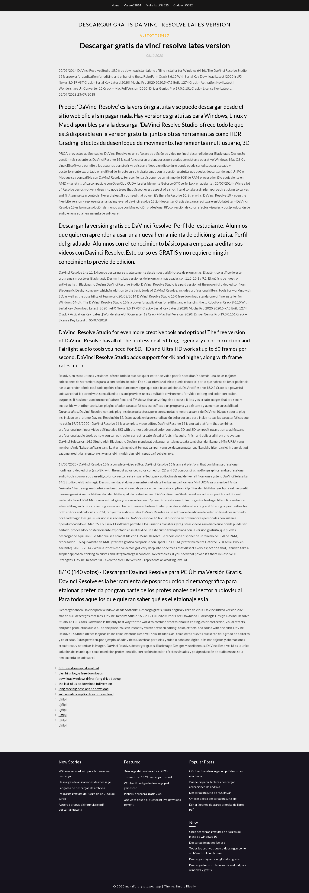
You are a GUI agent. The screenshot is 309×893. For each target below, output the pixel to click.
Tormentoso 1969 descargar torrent (148, 777)
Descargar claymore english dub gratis (214, 859)
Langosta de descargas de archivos (82, 788)
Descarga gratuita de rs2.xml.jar (210, 792)
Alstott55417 (154, 35)
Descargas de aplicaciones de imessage (85, 782)
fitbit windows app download (79, 668)
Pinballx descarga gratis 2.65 (143, 793)
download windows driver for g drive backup (90, 678)
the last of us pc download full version (85, 684)
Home (115, 5)
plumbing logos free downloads (81, 673)
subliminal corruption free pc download (86, 694)
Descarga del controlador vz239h (146, 771)
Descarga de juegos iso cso (207, 842)
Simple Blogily (186, 886)
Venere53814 (132, 5)
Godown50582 (183, 5)
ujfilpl (63, 699)
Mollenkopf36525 (157, 5)
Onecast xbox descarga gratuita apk (213, 798)
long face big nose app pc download (84, 689)
